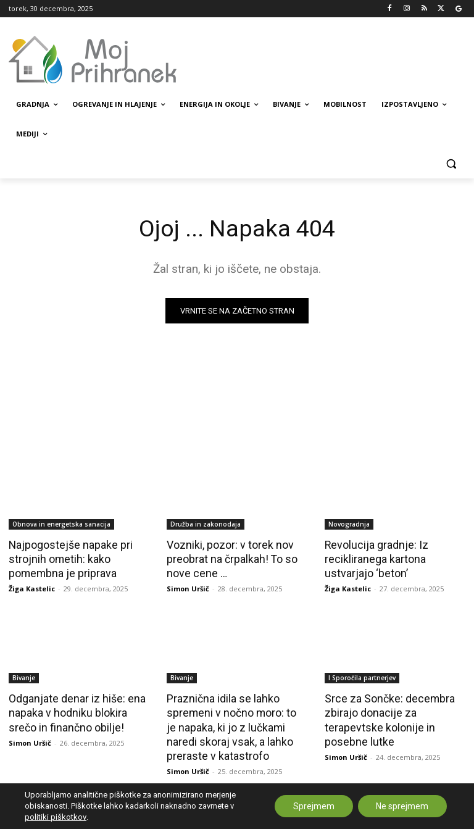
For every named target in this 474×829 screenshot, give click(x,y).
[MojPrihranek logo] (93, 60)
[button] (450, 163)
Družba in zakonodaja (205, 524)
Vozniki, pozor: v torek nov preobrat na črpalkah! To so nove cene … (229, 558)
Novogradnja (349, 524)
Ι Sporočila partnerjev (362, 676)
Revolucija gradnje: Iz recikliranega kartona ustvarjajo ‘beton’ (374, 558)
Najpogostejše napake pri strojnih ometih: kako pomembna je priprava (68, 558)
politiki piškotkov (55, 817)
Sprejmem (313, 806)
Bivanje (23, 676)
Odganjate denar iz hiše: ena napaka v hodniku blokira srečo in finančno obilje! (74, 710)
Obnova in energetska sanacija (61, 524)
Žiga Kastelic (32, 586)
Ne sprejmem (402, 806)
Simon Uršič (188, 586)
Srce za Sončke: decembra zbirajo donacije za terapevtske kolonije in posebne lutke (386, 716)
